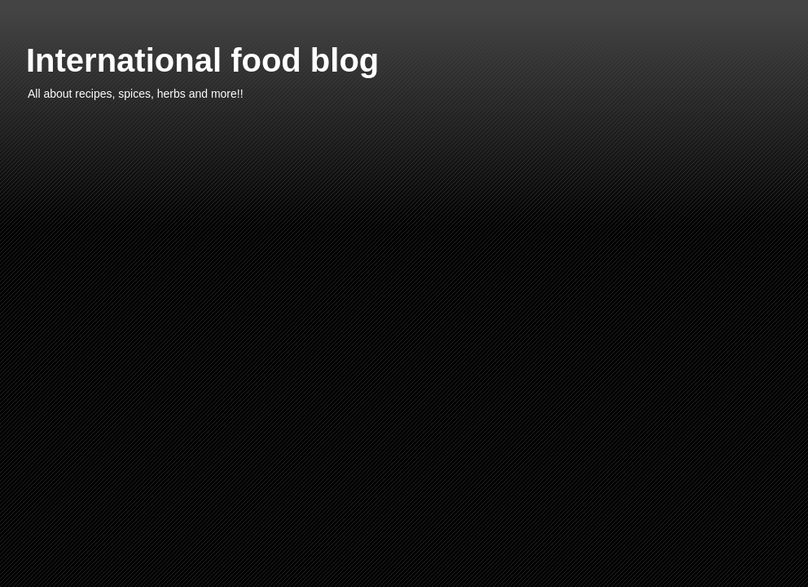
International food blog (202, 60)
